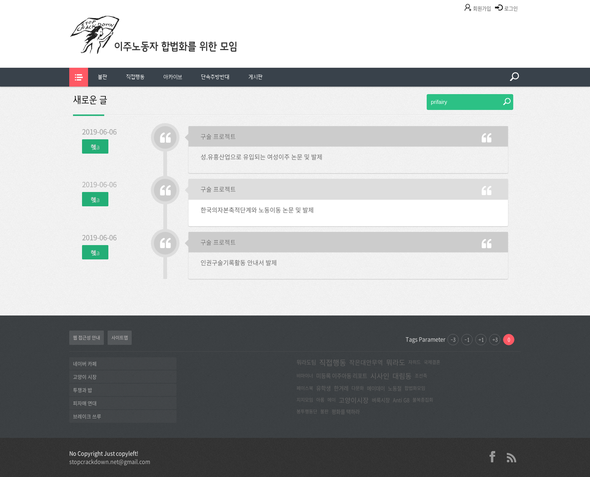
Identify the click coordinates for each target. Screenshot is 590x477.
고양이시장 (354, 400)
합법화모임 (414, 388)
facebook (495, 456)
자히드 (414, 362)
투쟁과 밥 (82, 389)
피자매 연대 (85, 403)
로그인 (511, 8)
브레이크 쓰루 (87, 416)
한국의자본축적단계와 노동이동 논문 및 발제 (257, 209)
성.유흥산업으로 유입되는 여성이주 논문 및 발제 (261, 156)
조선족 (421, 375)
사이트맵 (119, 337)
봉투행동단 (307, 411)
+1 (481, 339)
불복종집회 (422, 399)
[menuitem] (102, 77)
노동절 (394, 388)
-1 (467, 339)
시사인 (379, 376)
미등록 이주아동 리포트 (341, 376)
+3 (495, 339)
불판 (102, 77)
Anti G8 (401, 400)
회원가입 (482, 8)
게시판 (255, 77)
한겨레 (341, 388)
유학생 (323, 388)
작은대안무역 (366, 362)
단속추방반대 (215, 77)
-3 (453, 339)
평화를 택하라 (345, 411)
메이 (331, 399)
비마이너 (305, 375)
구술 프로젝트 (218, 136)
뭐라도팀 (306, 362)
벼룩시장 (381, 400)
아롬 (320, 399)
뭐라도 (395, 362)
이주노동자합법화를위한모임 (169, 47)
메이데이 (376, 388)
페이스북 (305, 388)
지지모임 (305, 399)
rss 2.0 (511, 456)
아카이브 (172, 77)
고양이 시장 (85, 376)
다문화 (357, 388)
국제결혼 (432, 362)
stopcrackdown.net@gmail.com (109, 461)
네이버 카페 (85, 363)
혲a (95, 146)
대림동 (402, 376)
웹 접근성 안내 (86, 337)
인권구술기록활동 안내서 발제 (239, 262)
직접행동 (135, 77)
